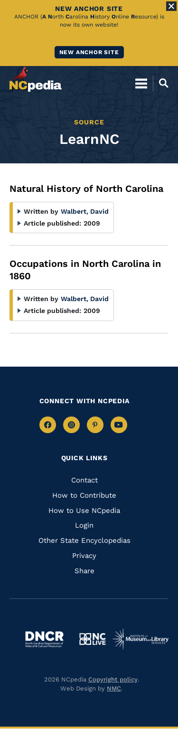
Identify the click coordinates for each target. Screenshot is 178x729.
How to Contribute (84, 495)
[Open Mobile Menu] (141, 83)
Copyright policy (113, 679)
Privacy (84, 555)
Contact (84, 480)
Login (84, 525)
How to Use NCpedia (84, 510)
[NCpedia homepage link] (35, 79)
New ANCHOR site (89, 52)
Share (84, 571)
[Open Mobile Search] (161, 83)
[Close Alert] (171, 6)
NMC (114, 688)
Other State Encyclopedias (84, 540)
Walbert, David (85, 211)
